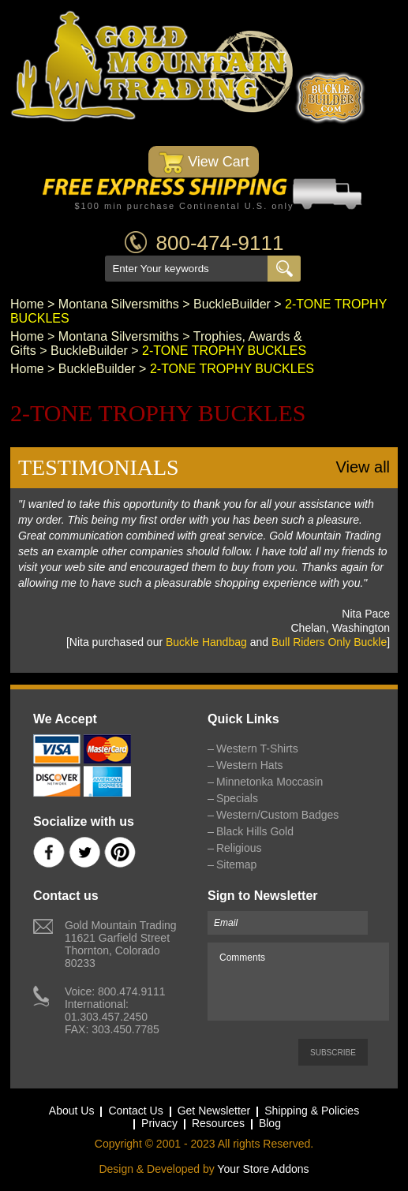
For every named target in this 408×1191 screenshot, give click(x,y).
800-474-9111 (220, 243)
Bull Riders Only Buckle (329, 642)
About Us (72, 1110)
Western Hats (249, 765)
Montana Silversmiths (118, 304)
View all (363, 467)
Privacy (159, 1123)
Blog (270, 1123)
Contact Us (135, 1110)
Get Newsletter (214, 1110)
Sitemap (236, 864)
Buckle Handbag (206, 642)
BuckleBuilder (232, 304)
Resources (218, 1123)
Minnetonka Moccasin (269, 781)
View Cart (204, 162)
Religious (239, 848)
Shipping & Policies (311, 1110)
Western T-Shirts (257, 748)
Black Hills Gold (255, 831)
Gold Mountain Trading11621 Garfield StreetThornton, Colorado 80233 (121, 944)
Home (27, 304)
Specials (237, 798)
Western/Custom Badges (277, 814)
